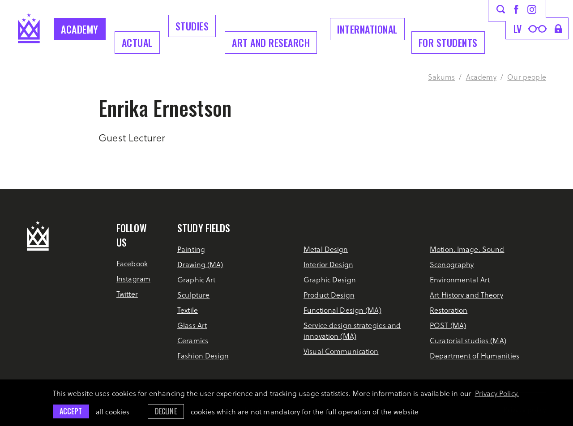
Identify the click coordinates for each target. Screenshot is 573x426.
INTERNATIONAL (367, 29)
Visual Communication (341, 351)
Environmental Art (460, 279)
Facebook (132, 263)
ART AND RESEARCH (271, 42)
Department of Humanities (474, 355)
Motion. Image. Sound (467, 249)
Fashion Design (203, 355)
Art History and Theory (466, 295)
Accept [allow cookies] (71, 411)
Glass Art (192, 325)
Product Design (329, 295)
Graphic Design (330, 279)
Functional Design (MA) (342, 310)
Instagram (133, 278)
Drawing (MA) (200, 264)
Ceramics (192, 340)
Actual (137, 42)
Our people (526, 77)
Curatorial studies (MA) (468, 340)
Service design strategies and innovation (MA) (352, 330)
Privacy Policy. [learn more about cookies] (497, 393)
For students (448, 42)
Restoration (448, 310)
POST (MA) (448, 325)
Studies (192, 26)
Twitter (127, 294)
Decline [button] (166, 411)
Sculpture (193, 295)
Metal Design (326, 249)
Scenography (452, 264)
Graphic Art (196, 279)
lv (517, 28)
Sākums (441, 77)
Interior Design (328, 264)
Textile (187, 310)
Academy (79, 29)
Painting (191, 249)
